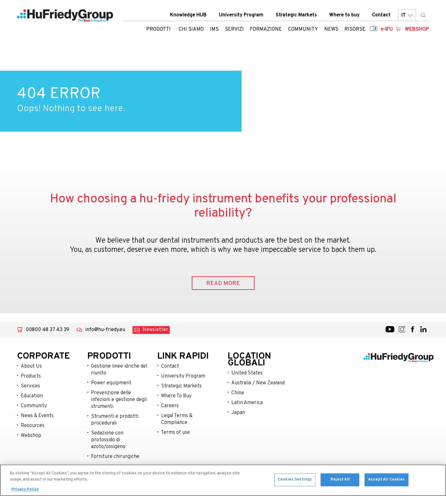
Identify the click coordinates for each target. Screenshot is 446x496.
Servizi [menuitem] (234, 29)
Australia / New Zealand (258, 383)
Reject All (340, 480)
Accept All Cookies (386, 480)
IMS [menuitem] (214, 29)
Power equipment (111, 383)
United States (247, 373)
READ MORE (223, 283)
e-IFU (387, 29)
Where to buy (344, 15)
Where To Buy (176, 396)
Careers (170, 406)
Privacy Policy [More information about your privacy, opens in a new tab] (25, 491)
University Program (241, 15)
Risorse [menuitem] (354, 29)
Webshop (417, 29)
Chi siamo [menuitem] (191, 29)
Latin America (247, 403)
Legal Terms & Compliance (176, 419)
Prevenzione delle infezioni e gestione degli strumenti (119, 400)
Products (31, 376)
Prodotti (158, 29)
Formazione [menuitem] (266, 29)
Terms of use (175, 432)
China (237, 393)
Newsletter (155, 330)
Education (32, 396)
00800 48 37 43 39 (47, 330)
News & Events (37, 416)
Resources (32, 426)
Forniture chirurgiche (115, 457)
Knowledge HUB (188, 15)
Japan (238, 413)
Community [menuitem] (303, 29)
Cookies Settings (295, 480)
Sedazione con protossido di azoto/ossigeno (108, 440)
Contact (381, 15)
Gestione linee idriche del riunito (119, 369)
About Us (31, 366)
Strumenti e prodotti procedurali (114, 419)
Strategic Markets (296, 15)
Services (30, 386)
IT (407, 15)
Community (34, 406)
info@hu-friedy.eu (105, 330)
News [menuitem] (331, 29)
